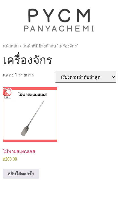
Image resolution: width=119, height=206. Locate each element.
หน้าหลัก (11, 46)
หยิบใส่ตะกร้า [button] (20, 173)
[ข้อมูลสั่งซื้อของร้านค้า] (85, 77)
